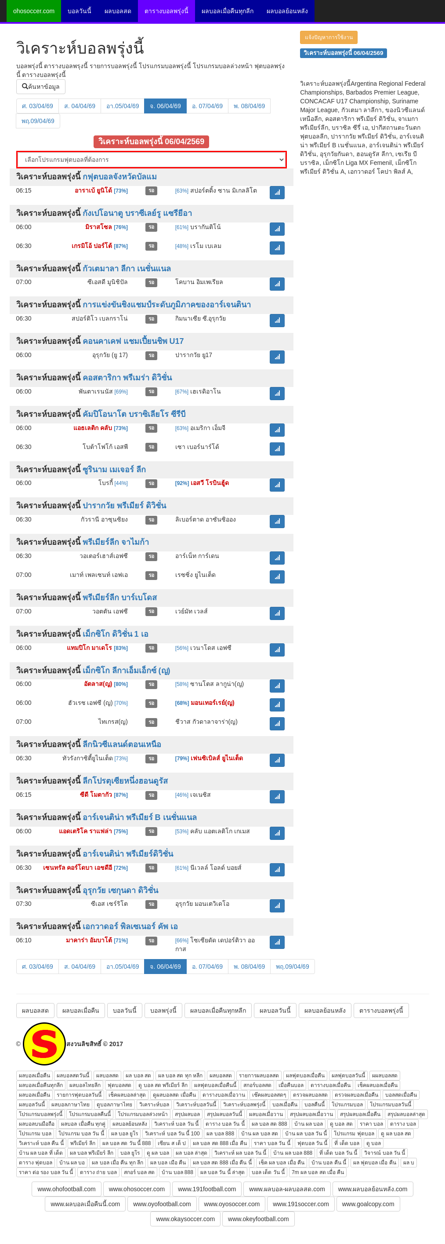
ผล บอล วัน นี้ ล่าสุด (222, 1172)
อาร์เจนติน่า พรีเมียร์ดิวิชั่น (128, 854)
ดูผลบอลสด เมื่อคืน (174, 1095)
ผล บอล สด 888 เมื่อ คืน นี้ (222, 1163)
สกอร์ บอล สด (139, 1172)
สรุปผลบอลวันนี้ (224, 1114)
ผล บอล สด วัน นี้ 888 (126, 1143)
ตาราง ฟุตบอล (35, 1163)
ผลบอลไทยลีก (85, 1085)
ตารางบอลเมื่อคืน (331, 1085)
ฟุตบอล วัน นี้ (312, 1143)
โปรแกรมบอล (347, 1105)
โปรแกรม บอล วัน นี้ (81, 1134)
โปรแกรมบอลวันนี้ (390, 1105)
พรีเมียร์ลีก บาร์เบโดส (120, 597)
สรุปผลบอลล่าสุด (406, 1114)
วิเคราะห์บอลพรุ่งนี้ (244, 1105)
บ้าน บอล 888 (177, 1172)
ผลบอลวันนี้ (275, 1010)
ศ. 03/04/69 (37, 105)
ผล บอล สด (138, 1076)
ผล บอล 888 (220, 1134)
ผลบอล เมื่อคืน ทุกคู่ (83, 1124)
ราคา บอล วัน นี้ (272, 1143)
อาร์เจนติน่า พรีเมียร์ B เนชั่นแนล (140, 817)
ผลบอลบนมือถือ (36, 1124)
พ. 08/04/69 (249, 105)
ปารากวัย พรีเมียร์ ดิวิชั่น (124, 505)
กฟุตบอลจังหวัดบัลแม (120, 176)
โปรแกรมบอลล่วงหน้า (143, 1114)
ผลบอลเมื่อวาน (266, 1114)
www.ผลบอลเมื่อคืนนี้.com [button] (85, 1204)
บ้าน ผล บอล (308, 1124)
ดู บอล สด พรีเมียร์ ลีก (162, 1085)
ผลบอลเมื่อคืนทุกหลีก (218, 1010)
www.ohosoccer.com (137, 1189)
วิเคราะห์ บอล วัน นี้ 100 (172, 1134)
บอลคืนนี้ (314, 1105)
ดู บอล (373, 1143)
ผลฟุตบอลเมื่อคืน (305, 1076)
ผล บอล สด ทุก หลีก (180, 1076)
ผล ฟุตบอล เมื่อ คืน (374, 1163)
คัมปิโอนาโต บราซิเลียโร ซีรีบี (134, 414)
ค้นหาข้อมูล (41, 86)
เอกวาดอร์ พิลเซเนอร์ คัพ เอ (130, 926)
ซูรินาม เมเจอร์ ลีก (114, 469)
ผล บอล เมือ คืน (168, 1163)
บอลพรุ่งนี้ (163, 1010)
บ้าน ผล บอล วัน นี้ (306, 1134)
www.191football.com (207, 1189)
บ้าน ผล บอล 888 (292, 1153)
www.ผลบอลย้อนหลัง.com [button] (373, 1189)
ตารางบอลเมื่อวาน (224, 1095)
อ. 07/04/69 (207, 105)
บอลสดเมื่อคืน (401, 1095)
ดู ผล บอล (158, 1153)
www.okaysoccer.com (185, 1218)
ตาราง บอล (403, 1124)
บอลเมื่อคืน (284, 1105)
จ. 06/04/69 (165, 105)
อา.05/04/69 (122, 105)
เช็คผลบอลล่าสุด (127, 1095)
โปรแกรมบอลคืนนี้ (90, 1114)
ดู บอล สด (341, 1124)
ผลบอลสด (118, 11)
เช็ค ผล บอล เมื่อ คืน (281, 1163)
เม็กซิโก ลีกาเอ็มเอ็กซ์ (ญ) (126, 670)
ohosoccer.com (33, 11)
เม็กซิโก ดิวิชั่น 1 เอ (115, 634)
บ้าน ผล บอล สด (259, 1134)
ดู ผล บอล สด (396, 1134)
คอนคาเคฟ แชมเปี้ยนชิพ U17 (133, 341)
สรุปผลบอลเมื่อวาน (311, 1114)
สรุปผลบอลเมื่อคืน (360, 1114)
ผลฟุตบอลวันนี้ (348, 1076)
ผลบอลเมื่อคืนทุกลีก (227, 11)
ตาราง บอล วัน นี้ (225, 1124)
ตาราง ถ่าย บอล (98, 1172)
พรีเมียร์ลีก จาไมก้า (116, 542)
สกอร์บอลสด (257, 1085)
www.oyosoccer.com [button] (232, 1204)
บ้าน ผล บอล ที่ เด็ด (41, 1153)
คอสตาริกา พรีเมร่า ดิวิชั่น (127, 377)
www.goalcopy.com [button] (368, 1204)
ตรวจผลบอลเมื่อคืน (356, 1095)
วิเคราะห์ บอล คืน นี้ (41, 1143)
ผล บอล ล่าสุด (191, 1153)
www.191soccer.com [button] (301, 1204)
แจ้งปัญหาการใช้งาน (329, 37)
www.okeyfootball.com (258, 1218)
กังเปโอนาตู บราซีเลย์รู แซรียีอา (137, 213)
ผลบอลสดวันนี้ (73, 1076)
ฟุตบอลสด (119, 1085)
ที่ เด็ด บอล (346, 1143)
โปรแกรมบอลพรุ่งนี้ (40, 1114)
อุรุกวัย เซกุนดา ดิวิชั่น (120, 890)
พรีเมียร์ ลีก (82, 1143)
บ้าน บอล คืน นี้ (328, 1163)
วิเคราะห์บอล (154, 1105)
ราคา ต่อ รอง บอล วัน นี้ (46, 1172)
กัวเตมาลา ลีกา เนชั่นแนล (127, 268)
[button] (277, 192)
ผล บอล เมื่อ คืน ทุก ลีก (117, 1163)
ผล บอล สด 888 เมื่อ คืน (220, 1143)
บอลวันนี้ (79, 11)
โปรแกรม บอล (35, 1134)
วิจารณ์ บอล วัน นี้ (384, 1153)
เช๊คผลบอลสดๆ (269, 1095)
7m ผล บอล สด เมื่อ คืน (318, 1172)
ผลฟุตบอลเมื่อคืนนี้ (215, 1085)
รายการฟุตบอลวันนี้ (79, 1095)
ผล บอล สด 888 (269, 1124)
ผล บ (408, 1163)
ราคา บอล (371, 1124)
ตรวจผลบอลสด (310, 1095)
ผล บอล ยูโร (124, 1134)
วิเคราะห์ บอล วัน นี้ (176, 1124)
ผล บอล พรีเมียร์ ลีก (91, 1153)
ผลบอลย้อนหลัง (287, 11)
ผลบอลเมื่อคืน (80, 1010)
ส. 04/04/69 (79, 105)
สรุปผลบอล (187, 1114)
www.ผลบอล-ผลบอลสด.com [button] (287, 1189)
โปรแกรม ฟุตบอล (354, 1134)
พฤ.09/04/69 (38, 120)
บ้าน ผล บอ (72, 1163)
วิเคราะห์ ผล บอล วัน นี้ (240, 1153)
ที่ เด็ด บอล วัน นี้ (338, 1153)
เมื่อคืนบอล (291, 1085)
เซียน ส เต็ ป (172, 1143)
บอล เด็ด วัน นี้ (268, 1172)
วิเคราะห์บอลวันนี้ (196, 1105)
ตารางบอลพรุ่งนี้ (166, 11)
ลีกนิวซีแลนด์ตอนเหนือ (122, 744)
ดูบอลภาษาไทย (114, 1105)
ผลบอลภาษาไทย (70, 1105)
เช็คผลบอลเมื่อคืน (378, 1085)
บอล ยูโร (130, 1153)
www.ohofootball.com (66, 1189)
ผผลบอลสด (385, 1076)
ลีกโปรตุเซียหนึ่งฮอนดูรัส (125, 781)
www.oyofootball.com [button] (162, 1204)
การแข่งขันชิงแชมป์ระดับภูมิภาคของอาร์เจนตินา (167, 304)
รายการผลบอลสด (259, 1076)
